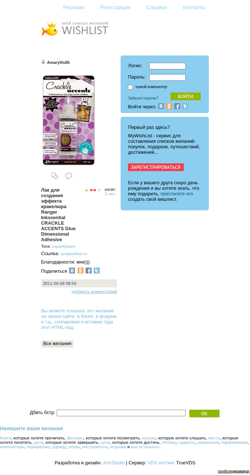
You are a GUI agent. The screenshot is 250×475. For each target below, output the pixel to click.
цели (105, 442)
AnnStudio (114, 462)
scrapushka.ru (73, 253)
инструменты (95, 447)
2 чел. (111, 194)
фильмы (75, 438)
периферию (38, 447)
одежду (59, 447)
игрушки (118, 447)
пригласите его (177, 193)
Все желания (57, 343)
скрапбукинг (64, 246)
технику (169, 442)
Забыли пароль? (143, 98)
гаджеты (187, 442)
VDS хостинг (161, 462)
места (214, 438)
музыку (149, 438)
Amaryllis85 (58, 62)
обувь (74, 447)
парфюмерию (234, 442)
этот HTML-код (57, 327)
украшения (208, 442)
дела (38, 442)
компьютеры (12, 447)
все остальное (145, 447)
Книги (5, 438)
